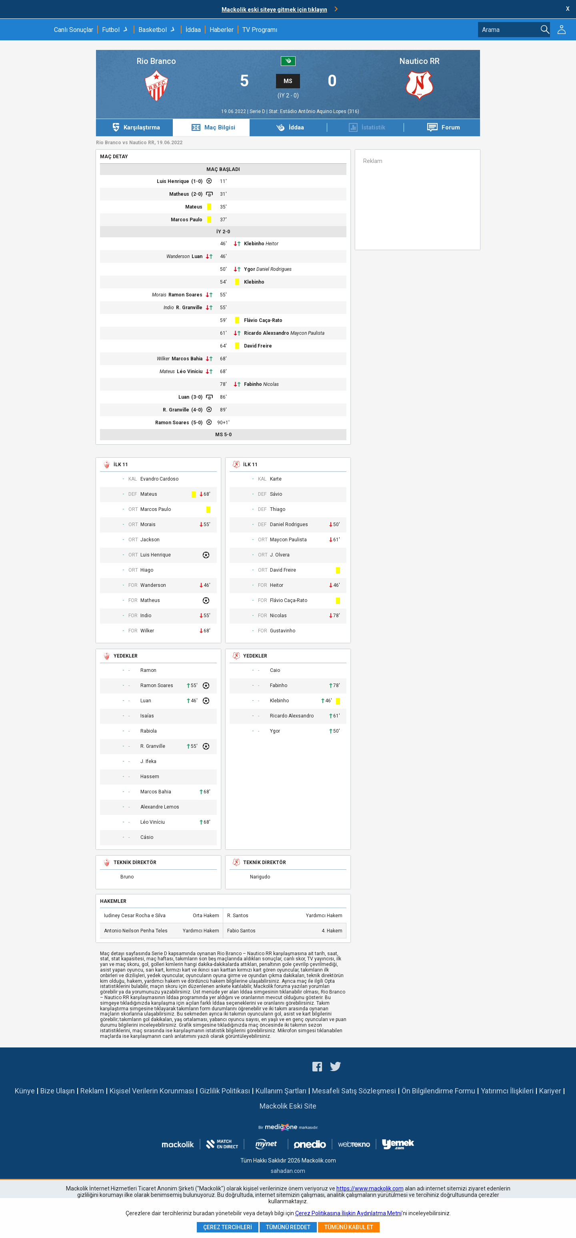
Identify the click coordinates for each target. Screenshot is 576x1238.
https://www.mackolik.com (370, 1188)
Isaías (147, 716)
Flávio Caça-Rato (263, 320)
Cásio (146, 837)
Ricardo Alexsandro (266, 333)
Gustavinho (282, 631)
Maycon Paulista (307, 333)
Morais (159, 295)
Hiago (146, 570)
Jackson (150, 539)
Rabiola (148, 731)
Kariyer (550, 1091)
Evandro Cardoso (159, 479)
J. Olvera (280, 555)
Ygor (249, 269)
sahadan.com (288, 1171)
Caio (275, 670)
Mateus (193, 207)
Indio (169, 307)
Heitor (272, 243)
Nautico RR (420, 61)
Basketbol (152, 30)
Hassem (149, 776)
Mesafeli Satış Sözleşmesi (354, 1091)
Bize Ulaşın (57, 1091)
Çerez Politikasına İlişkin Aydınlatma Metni (348, 1213)
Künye (25, 1091)
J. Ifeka (148, 761)
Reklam (92, 1091)
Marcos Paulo (186, 220)
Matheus (179, 194)
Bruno (127, 877)
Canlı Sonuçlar (73, 30)
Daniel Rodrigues (274, 269)
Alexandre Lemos (159, 807)
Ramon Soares (185, 295)
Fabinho (253, 384)
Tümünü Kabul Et (348, 1227)
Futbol (111, 30)
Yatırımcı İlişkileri (507, 1091)
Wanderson (178, 256)
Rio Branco (156, 61)
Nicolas (271, 384)
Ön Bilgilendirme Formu (438, 1091)
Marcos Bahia (187, 359)
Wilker (163, 359)
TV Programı (259, 30)
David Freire (258, 346)
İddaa (193, 30)
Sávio (276, 494)
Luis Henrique (173, 181)
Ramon (148, 670)
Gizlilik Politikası (225, 1091)
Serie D (258, 111)
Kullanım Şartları (281, 1091)
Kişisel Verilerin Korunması (152, 1091)
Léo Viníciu (189, 371)
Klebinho (254, 243)
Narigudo (260, 877)
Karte (276, 479)
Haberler (222, 30)
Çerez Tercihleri (227, 1227)
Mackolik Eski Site (288, 1106)
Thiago (277, 509)
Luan (197, 256)
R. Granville (189, 307)
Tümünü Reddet (288, 1227)
